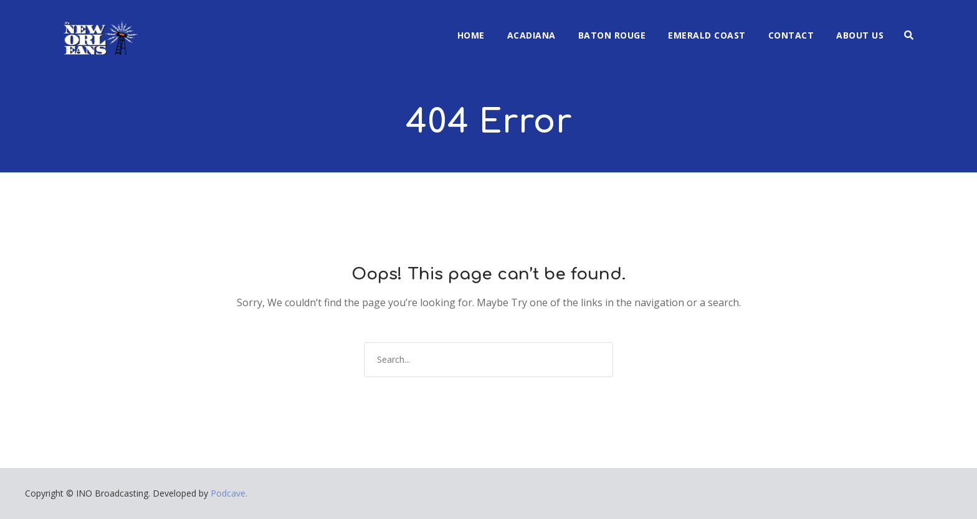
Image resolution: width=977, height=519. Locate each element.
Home (471, 35)
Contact (791, 35)
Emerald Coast (707, 35)
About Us (860, 35)
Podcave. (229, 493)
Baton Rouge (612, 35)
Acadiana (531, 35)
